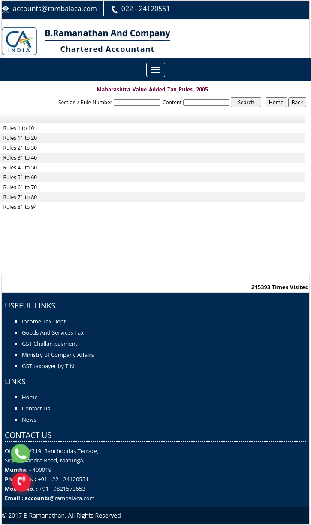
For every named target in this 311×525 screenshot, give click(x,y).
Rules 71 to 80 (20, 197)
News (29, 419)
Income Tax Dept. (44, 321)
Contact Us (36, 408)
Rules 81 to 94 (20, 207)
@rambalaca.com (72, 498)
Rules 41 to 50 (20, 167)
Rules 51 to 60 (20, 177)
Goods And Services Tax (53, 332)
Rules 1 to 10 (18, 128)
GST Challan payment (49, 343)
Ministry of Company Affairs (58, 355)
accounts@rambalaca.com (55, 8)
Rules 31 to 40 (20, 157)
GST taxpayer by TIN (48, 366)
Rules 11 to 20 (20, 138)
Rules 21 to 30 (20, 148)
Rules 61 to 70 (20, 187)
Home (30, 397)
